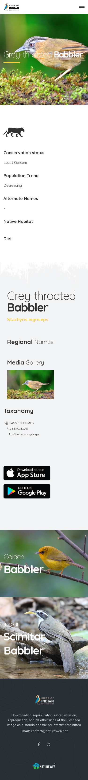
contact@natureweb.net (49, 731)
